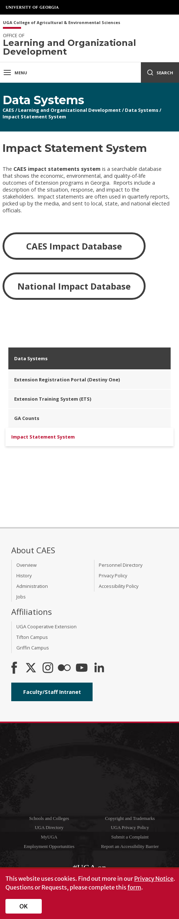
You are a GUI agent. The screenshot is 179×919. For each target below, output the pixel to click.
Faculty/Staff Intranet (52, 691)
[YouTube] (81, 668)
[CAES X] (31, 668)
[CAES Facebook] (14, 668)
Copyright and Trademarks (130, 818)
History (24, 575)
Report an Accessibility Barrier (130, 846)
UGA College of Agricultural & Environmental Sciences (61, 22)
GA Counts (26, 418)
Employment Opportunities (49, 846)
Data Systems (141, 110)
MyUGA (49, 837)
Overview (26, 565)
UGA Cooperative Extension (46, 626)
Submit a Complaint (130, 837)
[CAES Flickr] (64, 668)
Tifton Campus (32, 637)
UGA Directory (49, 827)
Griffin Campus (32, 647)
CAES (8, 110)
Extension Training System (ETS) (52, 399)
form (134, 887)
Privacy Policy (113, 575)
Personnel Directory (120, 565)
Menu (15, 72)
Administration (32, 586)
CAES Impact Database (74, 246)
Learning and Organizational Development (69, 110)
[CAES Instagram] (48, 668)
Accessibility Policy (118, 586)
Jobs (21, 596)
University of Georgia (33, 7)
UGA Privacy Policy (130, 827)
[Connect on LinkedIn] (99, 668)
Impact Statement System (34, 116)
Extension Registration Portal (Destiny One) (67, 379)
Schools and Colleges (49, 818)
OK (24, 906)
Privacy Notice (153, 878)
